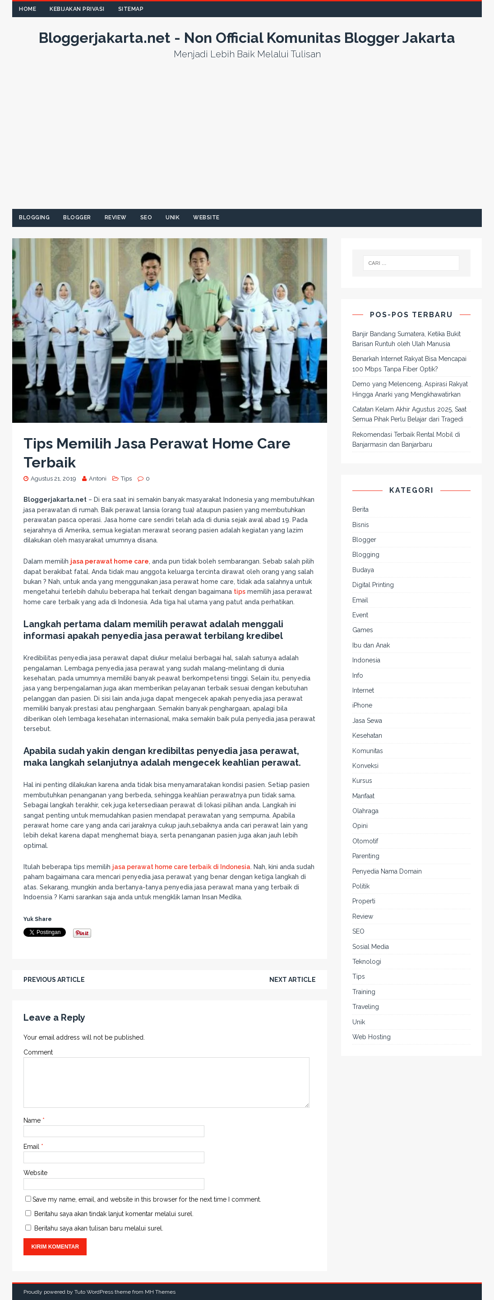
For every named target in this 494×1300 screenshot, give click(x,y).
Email (32, 1146)
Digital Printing (373, 584)
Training (363, 991)
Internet (363, 690)
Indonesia (366, 660)
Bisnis (360, 524)
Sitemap (131, 9)
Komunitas (367, 750)
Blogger (77, 217)
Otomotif (365, 841)
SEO (146, 217)
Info (357, 675)
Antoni (97, 478)
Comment (38, 1052)
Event (360, 615)
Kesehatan (367, 735)
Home (27, 9)
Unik (173, 217)
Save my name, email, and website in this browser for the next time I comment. (146, 1199)
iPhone (362, 705)
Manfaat (363, 796)
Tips (126, 478)
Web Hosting (371, 1037)
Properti (363, 901)
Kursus (362, 780)
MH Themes (160, 1292)
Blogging (34, 217)
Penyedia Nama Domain (387, 871)
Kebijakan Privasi (77, 9)
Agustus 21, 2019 (53, 478)
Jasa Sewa (367, 720)
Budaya (363, 570)
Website (206, 217)
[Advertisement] (247, 141)
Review (116, 217)
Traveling (365, 1006)
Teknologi (366, 961)
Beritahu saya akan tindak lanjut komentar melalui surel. (114, 1213)
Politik (360, 886)
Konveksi (365, 765)
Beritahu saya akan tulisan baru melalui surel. (98, 1228)
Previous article (54, 979)
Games (362, 630)
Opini (360, 825)
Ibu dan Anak (371, 645)
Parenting (365, 856)
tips (239, 591)
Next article (292, 979)
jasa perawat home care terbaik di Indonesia (181, 866)
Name (32, 1120)
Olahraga (365, 810)
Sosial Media (370, 946)
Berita (360, 509)
